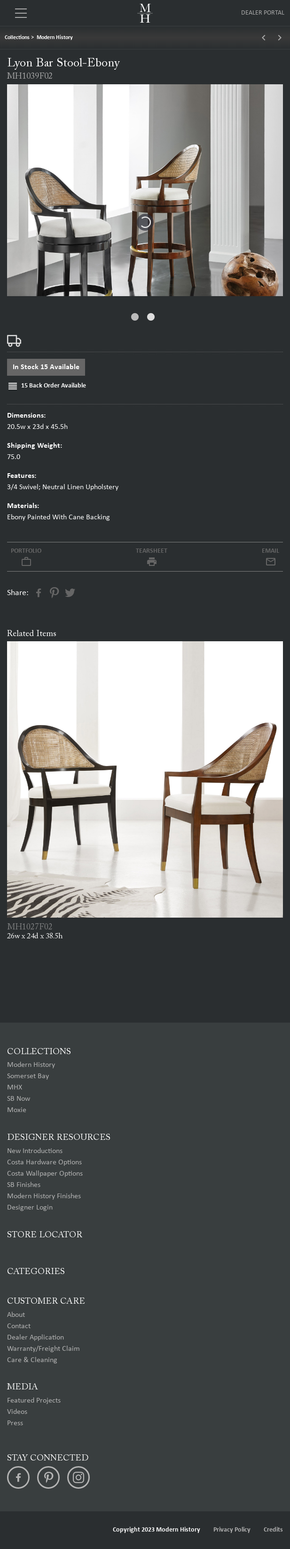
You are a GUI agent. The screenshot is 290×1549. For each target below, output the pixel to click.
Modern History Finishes (44, 1196)
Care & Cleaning (32, 1360)
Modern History (55, 37)
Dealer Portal (262, 12)
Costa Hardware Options (44, 1162)
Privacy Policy (232, 1529)
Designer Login (30, 1207)
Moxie (16, 1110)
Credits (273, 1529)
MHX (14, 1087)
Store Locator (44, 1235)
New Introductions (35, 1151)
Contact (19, 1326)
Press (15, 1423)
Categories (36, 1271)
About (16, 1315)
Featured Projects (34, 1400)
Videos (17, 1412)
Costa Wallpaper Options (45, 1174)
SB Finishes (23, 1185)
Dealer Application (35, 1337)
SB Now (18, 1099)
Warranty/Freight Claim (43, 1349)
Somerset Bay (28, 1076)
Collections (17, 37)
